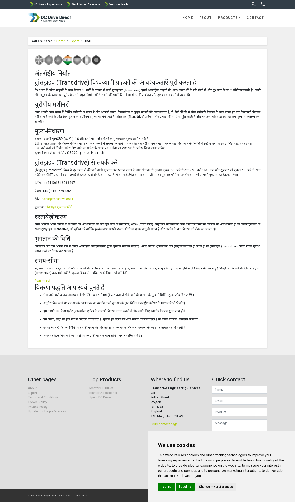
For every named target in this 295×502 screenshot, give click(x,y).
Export (74, 41)
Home (188, 18)
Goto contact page (164, 424)
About (206, 18)
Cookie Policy (37, 402)
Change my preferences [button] (216, 486)
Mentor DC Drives (101, 388)
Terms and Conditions (43, 397)
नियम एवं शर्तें (42, 281)
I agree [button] (166, 486)
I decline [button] (185, 486)
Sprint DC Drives (100, 397)
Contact (255, 18)
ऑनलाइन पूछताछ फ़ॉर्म (58, 207)
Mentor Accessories (103, 393)
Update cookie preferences (47, 411)
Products (228, 18)
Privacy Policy (37, 407)
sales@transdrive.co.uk (58, 199)
